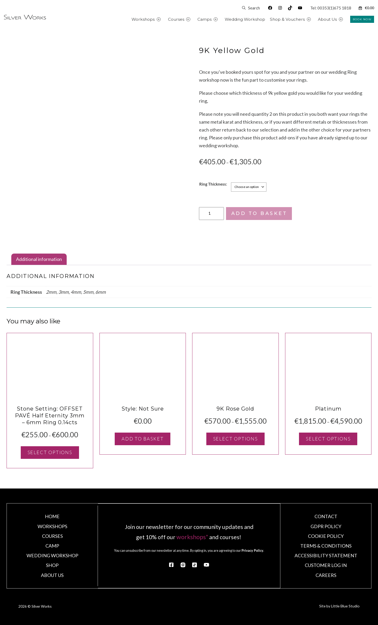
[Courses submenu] (194, 19)
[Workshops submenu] (164, 19)
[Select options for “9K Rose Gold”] (235, 441)
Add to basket (259, 213)
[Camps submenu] (221, 19)
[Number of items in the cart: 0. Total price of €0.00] (366, 8)
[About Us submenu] (347, 19)
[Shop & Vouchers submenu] (315, 19)
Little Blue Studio (344, 609)
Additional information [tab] (39, 259)
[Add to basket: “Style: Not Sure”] (142, 441)
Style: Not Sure (143, 411)
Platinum (328, 411)
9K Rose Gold (235, 411)
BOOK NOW (362, 19)
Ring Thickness (212, 183)
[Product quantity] (211, 213)
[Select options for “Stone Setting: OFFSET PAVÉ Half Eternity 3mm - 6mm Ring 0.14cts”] (50, 455)
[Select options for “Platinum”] (328, 441)
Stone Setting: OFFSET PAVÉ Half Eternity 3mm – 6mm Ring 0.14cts (50, 418)
